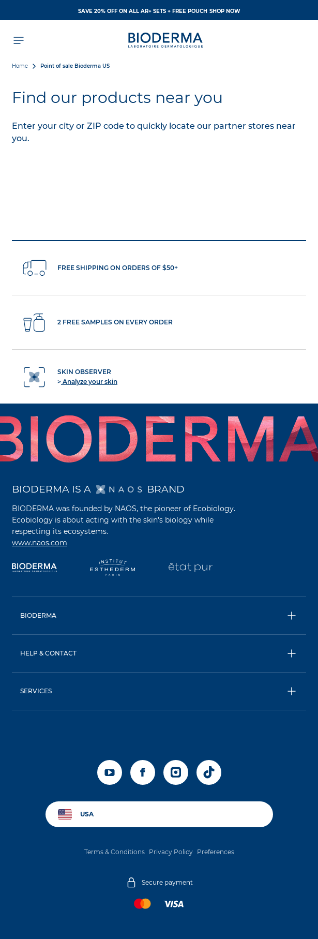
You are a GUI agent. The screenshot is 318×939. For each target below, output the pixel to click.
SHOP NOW (224, 11)
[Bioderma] (34, 568)
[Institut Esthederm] (112, 568)
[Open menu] (18, 40)
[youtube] (109, 772)
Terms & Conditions (114, 852)
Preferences (215, 852)
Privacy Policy (171, 852)
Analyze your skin (89, 381)
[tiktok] (208, 772)
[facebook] (142, 772)
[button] (159, 615)
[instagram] (175, 772)
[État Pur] (190, 568)
